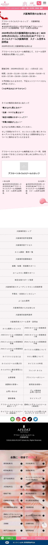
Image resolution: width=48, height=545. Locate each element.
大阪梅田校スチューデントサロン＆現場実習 (24, 287)
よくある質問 (24, 301)
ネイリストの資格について (35, 350)
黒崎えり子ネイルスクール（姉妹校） (35, 405)
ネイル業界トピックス (12, 329)
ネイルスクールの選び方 (12, 363)
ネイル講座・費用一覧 (24, 252)
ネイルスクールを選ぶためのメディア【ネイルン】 (35, 412)
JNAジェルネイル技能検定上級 (12, 349)
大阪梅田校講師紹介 (24, 259)
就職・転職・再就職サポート (24, 266)
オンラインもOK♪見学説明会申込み (20, 542)
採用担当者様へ (35, 384)
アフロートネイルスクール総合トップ (12, 405)
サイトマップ (35, 398)
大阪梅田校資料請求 (24, 315)
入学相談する (7, 538)
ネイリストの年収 (35, 363)
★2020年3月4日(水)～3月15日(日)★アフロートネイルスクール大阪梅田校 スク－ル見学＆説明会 (12, 188)
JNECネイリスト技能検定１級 (35, 335)
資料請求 (24, 538)
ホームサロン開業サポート (24, 273)
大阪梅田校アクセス (24, 245)
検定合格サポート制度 (24, 280)
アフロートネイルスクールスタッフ (24, 173)
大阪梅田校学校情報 (24, 238)
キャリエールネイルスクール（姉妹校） (12, 412)
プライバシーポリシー (35, 377)
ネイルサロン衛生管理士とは (12, 370)
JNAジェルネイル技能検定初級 (12, 342)
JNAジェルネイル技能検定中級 (35, 342)
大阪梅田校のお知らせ (23, 46)
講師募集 (11, 398)
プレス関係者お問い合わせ (35, 391)
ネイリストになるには (12, 356)
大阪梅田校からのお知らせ (24, 308)
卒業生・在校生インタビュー (24, 294)
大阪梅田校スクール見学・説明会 (24, 322)
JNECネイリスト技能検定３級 (35, 328)
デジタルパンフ (40, 538)
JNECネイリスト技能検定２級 (12, 335)
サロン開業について (35, 356)
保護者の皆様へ (11, 384)
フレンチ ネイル (35, 370)
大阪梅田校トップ (24, 231)
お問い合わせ (11, 391)
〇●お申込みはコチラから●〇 (14, 89)
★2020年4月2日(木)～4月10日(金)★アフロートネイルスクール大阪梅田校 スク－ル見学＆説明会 (35, 188)
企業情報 (11, 377)
